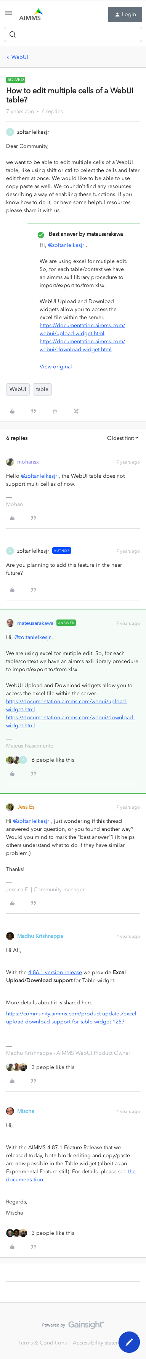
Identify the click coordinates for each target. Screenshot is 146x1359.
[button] (8, 16)
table (42, 389)
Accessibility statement (100, 1343)
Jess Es (25, 807)
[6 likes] (40, 760)
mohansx (28, 462)
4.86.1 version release (55, 972)
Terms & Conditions (42, 1343)
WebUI (19, 57)
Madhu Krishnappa (40, 936)
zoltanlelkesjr (33, 132)
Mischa (25, 1111)
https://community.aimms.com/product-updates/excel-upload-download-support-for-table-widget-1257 (72, 1017)
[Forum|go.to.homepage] (31, 14)
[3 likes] (40, 1067)
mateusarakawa (35, 623)
